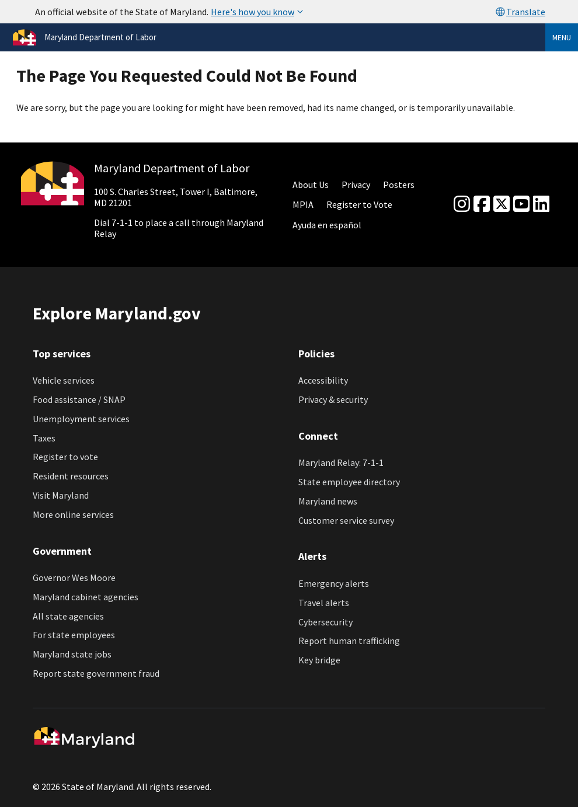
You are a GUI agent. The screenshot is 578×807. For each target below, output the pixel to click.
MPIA (303, 204)
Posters (399, 184)
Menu (561, 37)
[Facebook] (481, 204)
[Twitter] (501, 204)
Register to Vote (359, 204)
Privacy (356, 184)
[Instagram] (462, 204)
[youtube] (521, 204)
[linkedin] (541, 204)
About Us (311, 184)
